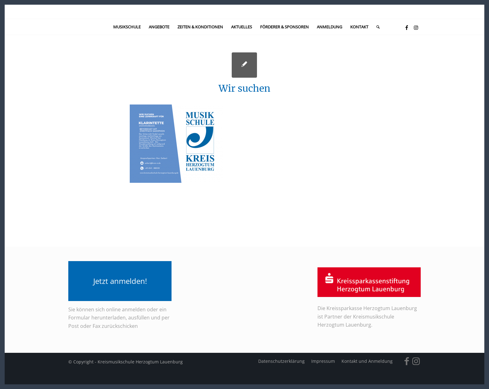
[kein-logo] (244, 12)
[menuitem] (127, 27)
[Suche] (376, 27)
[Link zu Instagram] (416, 27)
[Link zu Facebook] (406, 27)
